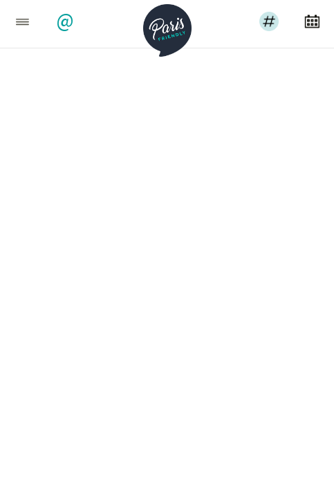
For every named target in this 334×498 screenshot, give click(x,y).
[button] (66, 22)
